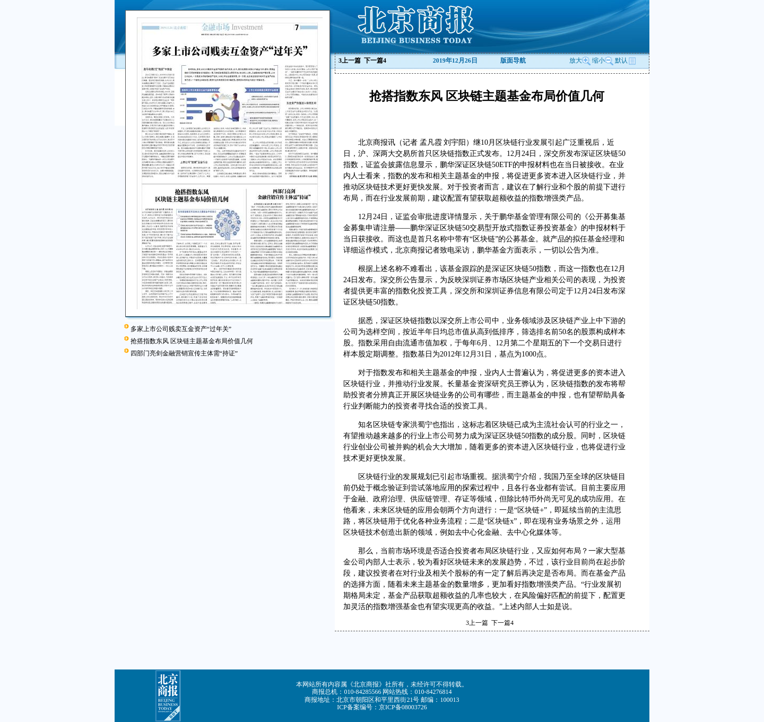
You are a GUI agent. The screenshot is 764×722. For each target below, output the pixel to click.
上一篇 (349, 60)
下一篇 (375, 60)
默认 (625, 60)
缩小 (598, 60)
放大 (580, 60)
